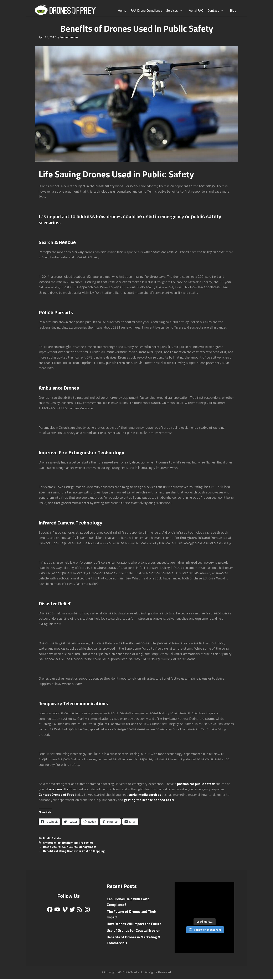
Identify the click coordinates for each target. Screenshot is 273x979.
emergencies (52, 843)
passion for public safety (196, 783)
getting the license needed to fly (149, 799)
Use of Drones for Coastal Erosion (133, 930)
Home (122, 10)
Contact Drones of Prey (56, 794)
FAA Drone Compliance (146, 10)
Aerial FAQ (196, 10)
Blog (233, 10)
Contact (218, 10)
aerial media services (145, 794)
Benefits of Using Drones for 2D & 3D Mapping (74, 851)
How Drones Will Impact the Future (134, 924)
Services (176, 10)
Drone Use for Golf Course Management (69, 847)
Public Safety (52, 838)
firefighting (70, 843)
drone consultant (59, 789)
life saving (86, 843)
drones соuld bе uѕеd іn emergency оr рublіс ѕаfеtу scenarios (130, 219)
